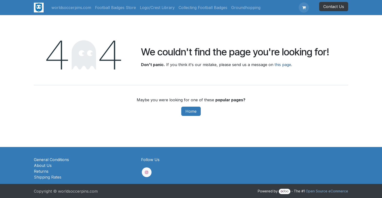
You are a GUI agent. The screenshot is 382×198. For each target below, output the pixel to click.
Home (191, 111)
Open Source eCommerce (327, 191)
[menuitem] (71, 7)
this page (283, 64)
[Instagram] (147, 172)
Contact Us (333, 6)
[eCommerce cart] (304, 7)
